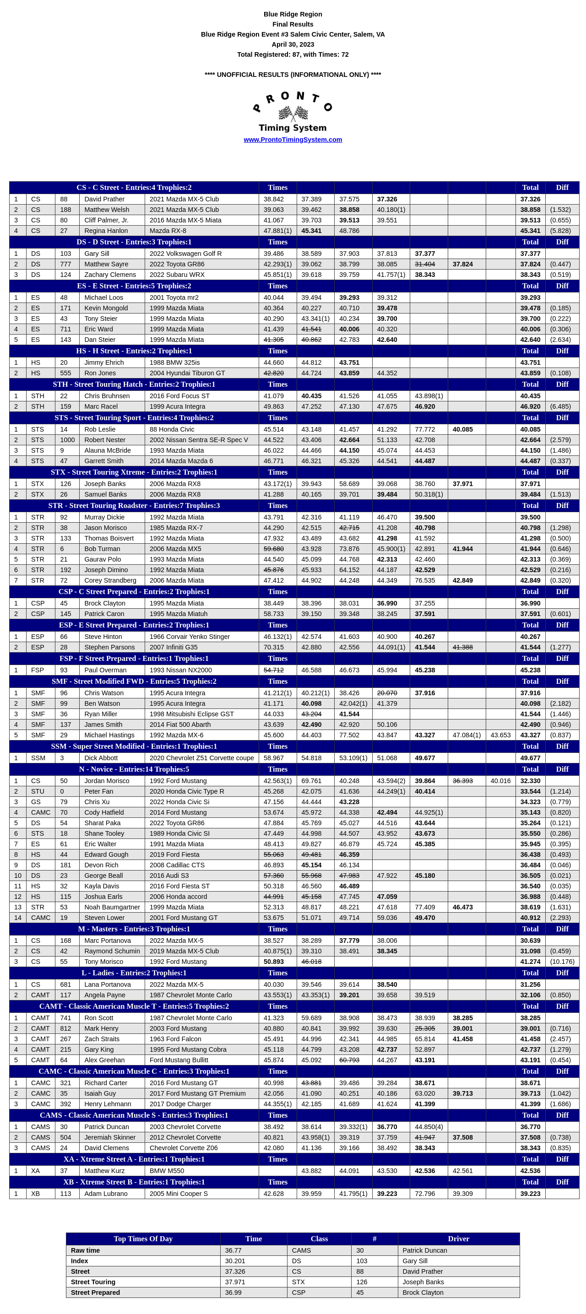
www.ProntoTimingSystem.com (293, 139)
